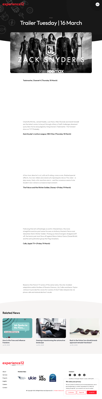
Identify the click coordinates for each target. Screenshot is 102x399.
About (4, 371)
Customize (71, 392)
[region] (81, 387)
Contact (5, 387)
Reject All (81, 392)
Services (5, 375)
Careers (5, 384)
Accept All (91, 392)
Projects (5, 378)
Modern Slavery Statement (61, 390)
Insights (5, 381)
